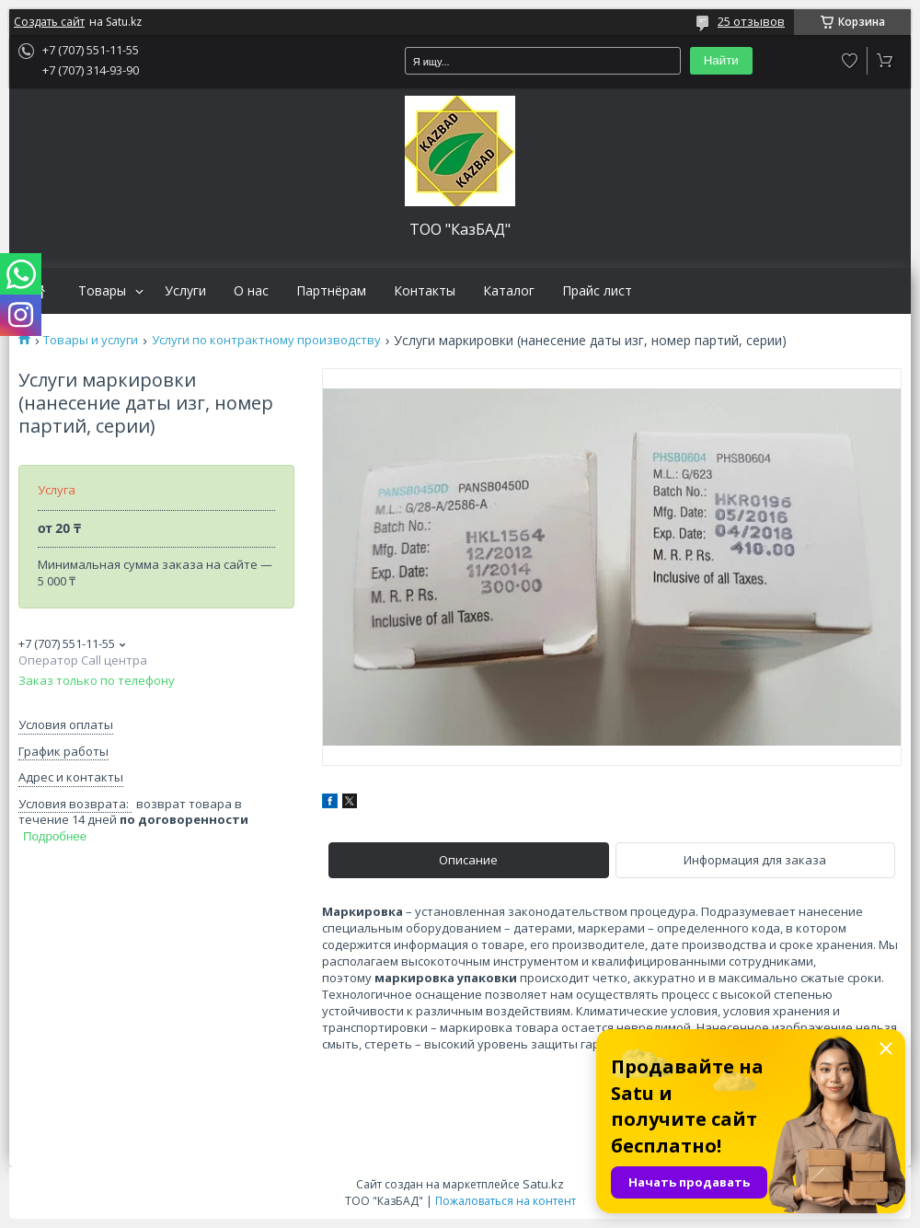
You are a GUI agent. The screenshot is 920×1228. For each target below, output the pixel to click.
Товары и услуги (90, 340)
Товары (102, 291)
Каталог (509, 291)
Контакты (424, 291)
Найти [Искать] (721, 60)
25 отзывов (751, 21)
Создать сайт (49, 22)
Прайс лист (597, 291)
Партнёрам (331, 291)
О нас (251, 291)
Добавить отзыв (850, 61)
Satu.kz (543, 1184)
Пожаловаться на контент (505, 1201)
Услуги (185, 291)
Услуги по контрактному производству (266, 340)
